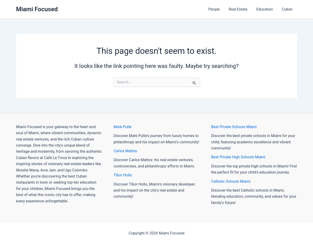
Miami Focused (37, 9)
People (219, 9)
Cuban (288, 9)
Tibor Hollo (123, 175)
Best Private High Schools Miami (238, 157)
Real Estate (241, 9)
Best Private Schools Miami (234, 127)
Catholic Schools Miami (230, 181)
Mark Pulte (123, 127)
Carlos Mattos (125, 151)
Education (266, 9)
